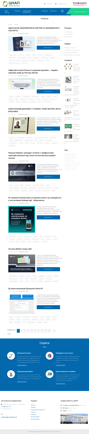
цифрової (22, 276)
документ (11, 137)
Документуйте (47, 101)
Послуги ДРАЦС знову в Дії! (20, 249)
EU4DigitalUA (42, 276)
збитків (11, 96)
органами (37, 190)
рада (78, 163)
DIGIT (16, 99)
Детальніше (48, 47)
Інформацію (26, 96)
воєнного (28, 185)
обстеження (12, 236)
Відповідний (48, 281)
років (29, 57)
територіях (24, 190)
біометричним (20, 137)
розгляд (19, 239)
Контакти (33, 414)
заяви (39, 101)
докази (18, 101)
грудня (52, 57)
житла (20, 236)
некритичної (23, 99)
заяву (54, 236)
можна (55, 239)
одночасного (12, 57)
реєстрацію (32, 187)
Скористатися (22, 365)
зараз (27, 143)
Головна (10, 24)
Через (11, 140)
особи (17, 190)
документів (25, 60)
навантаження (29, 140)
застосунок (53, 137)
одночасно (36, 57)
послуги (33, 281)
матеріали (47, 236)
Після (24, 322)
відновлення (33, 278)
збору (47, 60)
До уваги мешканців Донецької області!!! (25, 288)
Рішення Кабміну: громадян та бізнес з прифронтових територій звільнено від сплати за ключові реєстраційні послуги (31, 155)
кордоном (33, 60)
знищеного (35, 239)
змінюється (41, 60)
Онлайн (21, 281)
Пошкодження (35, 96)
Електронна (35, 319)
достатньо (40, 143)
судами (54, 190)
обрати (18, 319)
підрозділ (39, 322)
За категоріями (68, 32)
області (55, 316)
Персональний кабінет (79, 12)
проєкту (53, 99)
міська (73, 163)
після (18, 60)
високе (33, 143)
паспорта (21, 55)
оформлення (12, 55)
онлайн (34, 276)
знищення (18, 96)
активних (48, 239)
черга (54, 319)
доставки (40, 281)
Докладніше (49, 140)
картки (28, 55)
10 (49, 330)
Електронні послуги (70, 47)
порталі (49, 276)
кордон (42, 319)
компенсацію (27, 236)
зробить (47, 143)
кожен (38, 99)
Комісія (42, 239)
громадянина (22, 57)
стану (10, 185)
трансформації (13, 276)
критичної (31, 99)
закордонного (48, 55)
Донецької (48, 316)
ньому (45, 137)
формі (21, 185)
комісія (35, 236)
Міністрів (55, 187)
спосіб (27, 281)
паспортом (30, 137)
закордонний (44, 57)
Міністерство (45, 99)
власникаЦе (12, 145)
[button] (62, 11)
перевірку (54, 143)
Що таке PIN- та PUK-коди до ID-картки (77, 79)
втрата (11, 99)
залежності (25, 63)
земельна (44, 241)
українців (55, 281)
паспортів (12, 60)
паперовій (48, 187)
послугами (49, 278)
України (34, 55)
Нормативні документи (38, 409)
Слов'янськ (68, 154)
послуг (11, 190)
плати (16, 185)
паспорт (40, 55)
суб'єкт (67, 168)
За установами (68, 34)
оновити (21, 143)
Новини (17, 11)
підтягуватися (13, 143)
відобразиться (19, 140)
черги (41, 316)
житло (29, 241)
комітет (75, 165)
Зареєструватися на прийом (72, 55)
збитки (55, 96)
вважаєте (24, 101)
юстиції (48, 185)
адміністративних (70, 160)
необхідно (17, 322)
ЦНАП (74, 154)
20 (9, 334)
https (36, 140)
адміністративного (14, 63)
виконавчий (68, 165)
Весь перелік (68, 36)
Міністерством (13, 278)
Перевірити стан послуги (71, 50)
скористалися (13, 281)
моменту (41, 278)
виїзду (45, 322)
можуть (11, 241)
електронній (46, 190)
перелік (73, 168)
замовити (56, 276)
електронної (26, 319)
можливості (36, 241)
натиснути (35, 316)
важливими (33, 101)
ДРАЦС (28, 276)
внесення (35, 185)
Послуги (33, 412)
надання (73, 157)
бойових (23, 241)
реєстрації (24, 187)
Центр (67, 157)
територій (40, 187)
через (43, 96)
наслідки (11, 101)
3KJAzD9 (42, 140)
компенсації (27, 239)
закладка (11, 319)
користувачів (38, 137)
